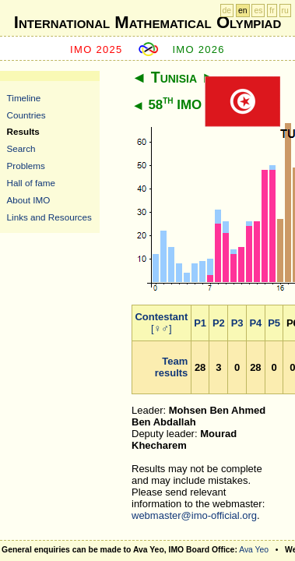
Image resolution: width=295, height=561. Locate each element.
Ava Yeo (254, 549)
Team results (171, 367)
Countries (26, 115)
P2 (218, 323)
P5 (274, 323)
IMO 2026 (198, 49)
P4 (255, 323)
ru (285, 10)
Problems (26, 166)
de (227, 10)
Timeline (24, 98)
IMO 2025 (96, 49)
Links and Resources (49, 217)
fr (271, 10)
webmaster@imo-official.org (194, 515)
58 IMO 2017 (191, 104)
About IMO (29, 200)
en (243, 10)
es (258, 10)
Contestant (161, 317)
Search (21, 148)
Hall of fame (31, 183)
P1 (200, 323)
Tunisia (174, 77)
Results (23, 131)
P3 (237, 323)
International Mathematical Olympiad (147, 22)
